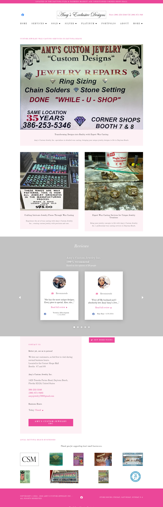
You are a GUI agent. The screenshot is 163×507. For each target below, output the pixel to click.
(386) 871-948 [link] (137, 15)
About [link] (124, 24)
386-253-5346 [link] (35, 390)
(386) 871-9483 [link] (36, 393)
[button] (39, 23)
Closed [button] (38, 410)
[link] (22, 14)
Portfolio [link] (108, 24)
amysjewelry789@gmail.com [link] (41, 396)
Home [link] (23, 24)
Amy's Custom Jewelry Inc (51, 422)
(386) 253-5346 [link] (120, 15)
